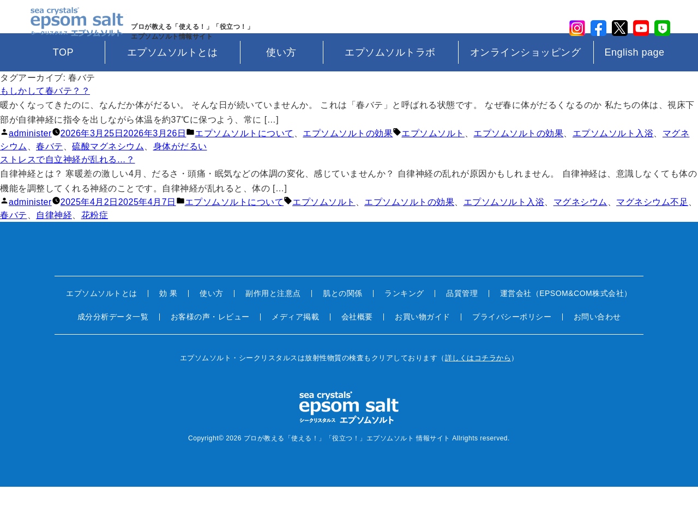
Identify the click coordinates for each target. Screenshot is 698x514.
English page (634, 79)
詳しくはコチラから (478, 385)
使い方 (281, 79)
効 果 (168, 320)
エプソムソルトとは (172, 79)
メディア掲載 (295, 344)
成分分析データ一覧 (113, 344)
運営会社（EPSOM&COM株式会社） (566, 320)
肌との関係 (343, 320)
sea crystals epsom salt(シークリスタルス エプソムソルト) (71, 30)
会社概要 (357, 344)
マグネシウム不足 (652, 229)
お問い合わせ (597, 344)
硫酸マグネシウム (108, 173)
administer (30, 160)
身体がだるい (180, 173)
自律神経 (54, 242)
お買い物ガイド (422, 344)
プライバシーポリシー (511, 344)
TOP (63, 79)
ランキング (404, 320)
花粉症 (95, 242)
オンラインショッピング (525, 79)
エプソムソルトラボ (390, 79)
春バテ (49, 173)
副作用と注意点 (273, 320)
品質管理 (462, 320)
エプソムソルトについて (244, 160)
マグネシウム (580, 229)
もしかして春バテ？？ (45, 117)
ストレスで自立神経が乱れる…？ (67, 186)
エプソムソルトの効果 (348, 160)
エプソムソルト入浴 (613, 160)
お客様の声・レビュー (210, 344)
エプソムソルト (433, 160)
